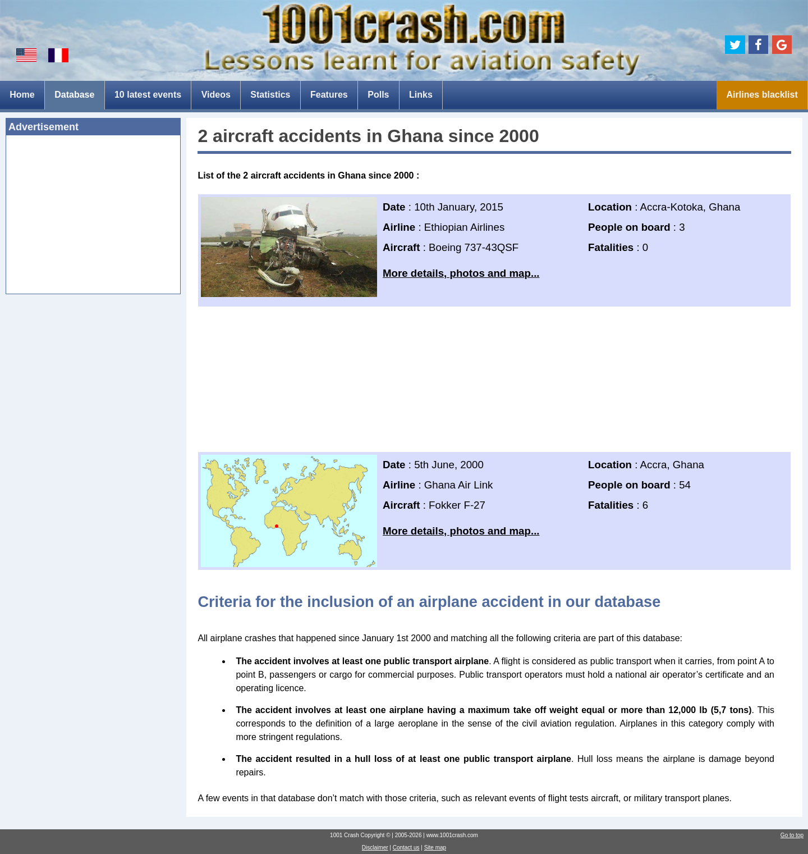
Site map (435, 847)
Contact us (406, 847)
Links (421, 94)
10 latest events (147, 94)
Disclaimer (375, 847)
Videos (216, 94)
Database (74, 94)
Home (22, 94)
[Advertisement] (93, 218)
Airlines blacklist (762, 94)
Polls (378, 94)
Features (329, 94)
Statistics (270, 94)
